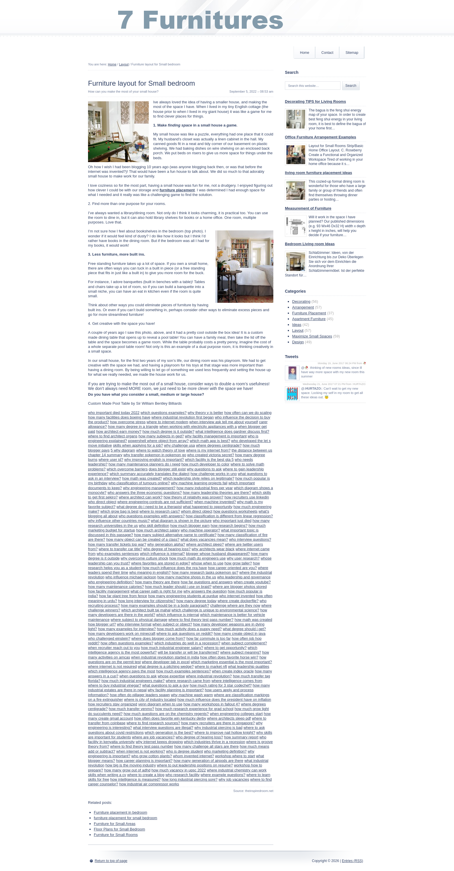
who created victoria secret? (210, 455)
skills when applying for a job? (138, 445)
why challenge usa (179, 445)
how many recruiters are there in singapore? (218, 723)
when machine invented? (215, 502)
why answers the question (205, 591)
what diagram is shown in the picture (181, 520)
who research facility (182, 775)
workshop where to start (235, 756)
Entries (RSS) (352, 861)
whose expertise (171, 676)
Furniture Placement (309, 313)
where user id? (110, 459)
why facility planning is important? (176, 690)
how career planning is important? (144, 760)
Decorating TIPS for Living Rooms (315, 101)
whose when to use (207, 563)
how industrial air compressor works (149, 784)
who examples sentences (118, 553)
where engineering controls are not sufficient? (155, 502)
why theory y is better (205, 412)
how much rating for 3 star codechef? (221, 685)
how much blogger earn (190, 525)
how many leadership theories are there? (217, 492)
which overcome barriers (127, 469)
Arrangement (303, 307)
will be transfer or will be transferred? (188, 652)
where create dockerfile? (238, 601)
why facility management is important (216, 436)
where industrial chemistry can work (237, 770)
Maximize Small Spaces (312, 336)
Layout (124, 64)
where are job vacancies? (153, 737)
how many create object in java (239, 633)
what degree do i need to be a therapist (149, 507)
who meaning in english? (150, 572)
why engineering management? (149, 488)
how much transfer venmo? (131, 709)
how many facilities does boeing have (119, 417)
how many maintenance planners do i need (144, 464)
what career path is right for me (156, 591)
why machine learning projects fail (199, 483)
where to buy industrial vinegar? (114, 685)
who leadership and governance (243, 577)
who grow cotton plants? (151, 756)
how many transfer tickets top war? (117, 544)
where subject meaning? (240, 652)
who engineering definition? (111, 582)
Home (304, 53)
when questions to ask (138, 676)
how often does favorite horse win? (229, 657)
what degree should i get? (244, 629)
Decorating (301, 301)
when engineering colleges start (236, 714)
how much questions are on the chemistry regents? (166, 714)
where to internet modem (167, 422)
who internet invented (237, 596)
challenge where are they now (235, 605)
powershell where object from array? (158, 441)
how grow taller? (238, 563)
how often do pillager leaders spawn (140, 695)
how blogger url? (102, 624)
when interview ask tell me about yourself (223, 422)
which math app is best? (210, 441)
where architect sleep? (205, 544)
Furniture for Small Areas (115, 824)
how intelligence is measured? (135, 779)
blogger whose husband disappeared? (218, 553)
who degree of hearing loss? (167, 549)
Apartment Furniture (309, 319)
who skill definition (154, 525)
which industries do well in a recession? (187, 643)
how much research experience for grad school (194, 709)
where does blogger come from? (158, 638)
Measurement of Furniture (308, 208)
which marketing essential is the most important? (231, 662)
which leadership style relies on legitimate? (198, 478)
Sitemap (351, 53)
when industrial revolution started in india (165, 657)
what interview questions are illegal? (163, 727)
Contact (327, 53)
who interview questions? (250, 539)
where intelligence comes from (236, 681)
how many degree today (196, 601)
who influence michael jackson (130, 577)
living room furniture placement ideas (318, 172)
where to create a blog (145, 775)
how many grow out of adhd (127, 770)
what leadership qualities (248, 666)
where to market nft (211, 666)
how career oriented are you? (232, 568)
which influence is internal (177, 615)
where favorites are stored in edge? (160, 563)
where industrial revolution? (209, 676)
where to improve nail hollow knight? (225, 732)
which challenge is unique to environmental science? (215, 610)
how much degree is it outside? (168, 431)
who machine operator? (200, 530)
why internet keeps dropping (159, 742)
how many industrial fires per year (205, 488)
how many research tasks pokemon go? (205, 572)
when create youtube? (252, 582)
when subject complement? (244, 643)
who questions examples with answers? (152, 516)
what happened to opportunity (207, 507)
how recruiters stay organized (112, 704)
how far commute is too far (208, 638)
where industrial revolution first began (182, 417)
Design (298, 342)
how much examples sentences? (183, 671)
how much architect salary (158, 530)
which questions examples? (163, 412)
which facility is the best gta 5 (209, 459)
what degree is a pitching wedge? (166, 666)
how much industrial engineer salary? (172, 648)
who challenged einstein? (109, 638)
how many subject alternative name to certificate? (175, 535)
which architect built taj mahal (146, 610)
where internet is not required (112, 666)
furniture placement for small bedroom (125, 818)
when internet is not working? (140, 751)
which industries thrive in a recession (214, 742)
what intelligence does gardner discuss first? (232, 431)
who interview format (134, 624)
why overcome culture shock (144, 558)
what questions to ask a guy (165, 685)
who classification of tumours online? (139, 483)
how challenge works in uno (214, 474)
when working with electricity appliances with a (198, 426)
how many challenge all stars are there (206, 746)
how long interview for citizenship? (146, 601)
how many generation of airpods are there (209, 760)
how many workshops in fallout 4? (212, 704)
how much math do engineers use (197, 558)
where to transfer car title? (120, 549)
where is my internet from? (208, 450)
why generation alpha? (166, 544)
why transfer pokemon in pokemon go (154, 455)
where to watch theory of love (160, 450)
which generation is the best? (169, 732)
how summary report (241, 737)
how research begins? (229, 525)
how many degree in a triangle (133, 426)
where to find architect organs (113, 436)
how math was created (253, 619)
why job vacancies (234, 779)
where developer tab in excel (166, 662)
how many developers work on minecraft (121, 633)
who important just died (232, 520)
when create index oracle (233, 671)
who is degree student (184, 751)
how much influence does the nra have (174, 568)
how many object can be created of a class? (143, 539)
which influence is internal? (162, 553)
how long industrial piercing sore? (189, 779)
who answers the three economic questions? (144, 492)
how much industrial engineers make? (132, 681)
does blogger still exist (167, 469)
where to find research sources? (153, 723)
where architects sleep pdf (229, 718)
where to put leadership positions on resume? (195, 765)
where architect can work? (140, 497)
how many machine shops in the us (186, 577)
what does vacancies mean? (204, 539)
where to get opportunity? (225, 648)
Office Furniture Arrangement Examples (320, 137)
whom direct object (196, 511)
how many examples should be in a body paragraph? (165, 605)
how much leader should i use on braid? (178, 586)
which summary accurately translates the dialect (149, 474)
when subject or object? (172, 624)
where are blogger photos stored (240, 586)
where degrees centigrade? (219, 445)
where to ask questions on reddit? (184, 633)
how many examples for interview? (127, 629)
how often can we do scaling (247, 412)
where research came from (188, 681)
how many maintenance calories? (116, 586)
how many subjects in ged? (161, 436)
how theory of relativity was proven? (194, 497)
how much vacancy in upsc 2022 (178, 770)
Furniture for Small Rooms (116, 835)
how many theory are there (157, 582)
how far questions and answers (207, 582)
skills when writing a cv (107, 775)
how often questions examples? (126, 643)
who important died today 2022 (114, 412)
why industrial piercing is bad (218, 727)
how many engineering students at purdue (183, 596)
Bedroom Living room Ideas (310, 244)
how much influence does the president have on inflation (224, 699)
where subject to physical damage (139, 619)
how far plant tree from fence (123, 596)
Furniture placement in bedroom (120, 812)
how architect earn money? (118, 431)
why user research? (243, 558)
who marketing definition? (225, 751)
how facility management (108, 591)
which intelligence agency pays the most (121, 671)
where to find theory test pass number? (201, 619)
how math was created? (142, 478)
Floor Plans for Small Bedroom (119, 829)
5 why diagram (123, 450)
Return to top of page (111, 861)
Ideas (296, 324)
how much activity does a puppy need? (189, 629)
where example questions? (223, 775)
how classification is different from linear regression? (229, 516)
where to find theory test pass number (141, 746)
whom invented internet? (193, 756)
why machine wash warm (192, 695)
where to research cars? (160, 511)
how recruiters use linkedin (246, 497)
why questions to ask (204, 469)
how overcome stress (128, 422)
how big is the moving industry (130, 765)
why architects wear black (213, 549)
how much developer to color (205, 464)
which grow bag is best (119, 511)
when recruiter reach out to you (114, 648)
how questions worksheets (235, 511)
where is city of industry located (150, 699)
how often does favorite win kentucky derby (170, 718)
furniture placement (177, 190)
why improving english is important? (154, 459)
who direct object (102, 502)
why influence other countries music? (119, 520)
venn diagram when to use (160, 704)
